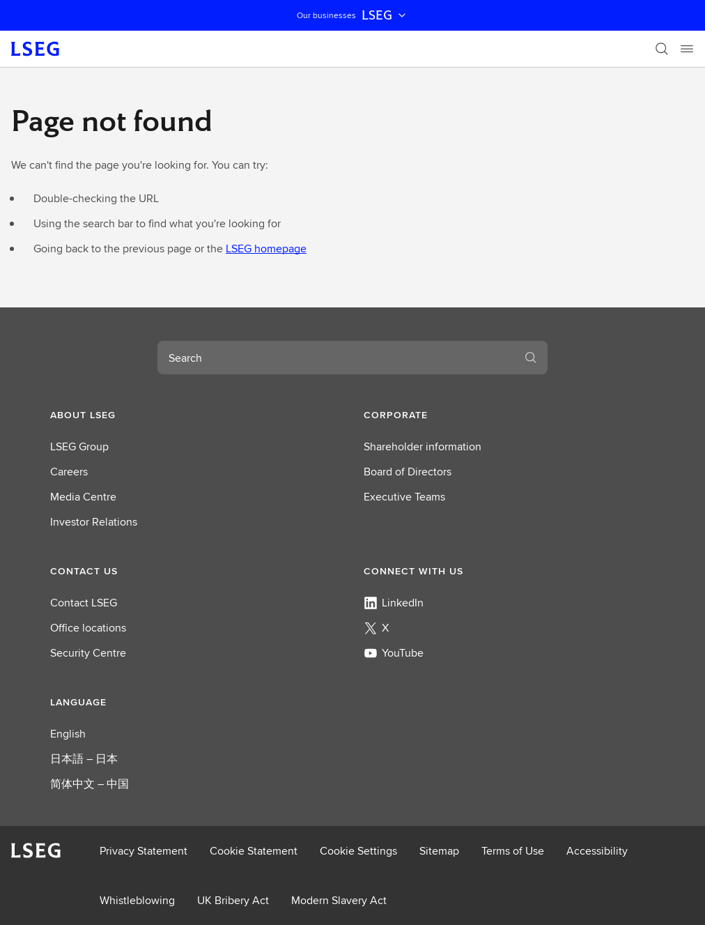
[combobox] (335, 357)
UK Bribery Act (233, 900)
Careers (69, 472)
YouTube (394, 653)
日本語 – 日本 (84, 759)
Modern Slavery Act (339, 900)
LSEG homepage (266, 248)
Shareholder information (422, 446)
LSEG (385, 15)
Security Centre (88, 653)
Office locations (88, 628)
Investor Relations (93, 522)
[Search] (661, 48)
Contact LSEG (83, 603)
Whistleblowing (137, 900)
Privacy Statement (143, 851)
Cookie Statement (253, 851)
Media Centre (83, 497)
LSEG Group (79, 446)
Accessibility (597, 851)
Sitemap (439, 851)
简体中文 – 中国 (89, 784)
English (68, 734)
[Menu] (686, 48)
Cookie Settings (358, 851)
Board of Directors (407, 472)
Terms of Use (512, 851)
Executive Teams (404, 497)
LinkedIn (394, 603)
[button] (195, 415)
